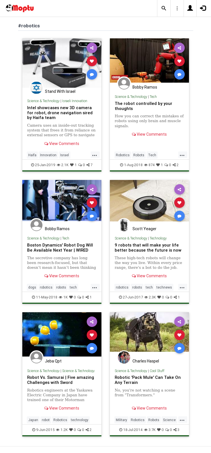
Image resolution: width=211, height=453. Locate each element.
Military (121, 420)
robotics (46, 287)
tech (73, 287)
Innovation (48, 155)
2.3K (150, 297)
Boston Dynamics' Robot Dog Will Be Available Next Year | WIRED (60, 247)
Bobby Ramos (144, 87)
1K (63, 297)
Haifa (32, 155)
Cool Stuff (157, 371)
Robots (138, 155)
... (94, 154)
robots (61, 287)
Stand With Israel (60, 91)
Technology (158, 238)
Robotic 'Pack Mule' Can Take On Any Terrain (148, 380)
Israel (64, 155)
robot (46, 420)
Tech (153, 96)
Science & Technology (43, 101)
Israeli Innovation (74, 101)
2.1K (63, 164)
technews (164, 287)
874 (149, 164)
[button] (164, 8)
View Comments (61, 143)
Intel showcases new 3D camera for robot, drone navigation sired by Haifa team (60, 112)
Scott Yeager (144, 228)
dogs (32, 287)
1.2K (62, 429)
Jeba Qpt (53, 361)
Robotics (123, 155)
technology (79, 420)
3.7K (150, 429)
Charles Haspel (145, 361)
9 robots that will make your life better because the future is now (148, 247)
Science (169, 420)
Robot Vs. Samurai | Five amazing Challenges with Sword (60, 380)
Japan (33, 420)
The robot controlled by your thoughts (143, 106)
